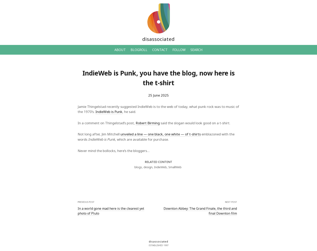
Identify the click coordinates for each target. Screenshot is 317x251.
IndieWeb (160, 167)
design (148, 167)
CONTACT (160, 50)
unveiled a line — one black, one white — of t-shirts (160, 134)
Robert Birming (148, 123)
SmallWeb (175, 167)
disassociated (158, 39)
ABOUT (120, 50)
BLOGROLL (139, 50)
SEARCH (196, 50)
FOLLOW (179, 50)
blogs (138, 167)
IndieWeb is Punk (108, 111)
